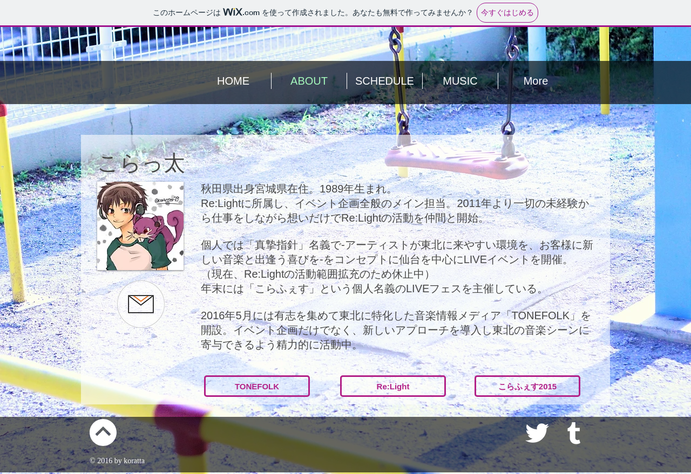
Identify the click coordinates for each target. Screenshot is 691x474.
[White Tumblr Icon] (574, 433)
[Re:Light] (393, 386)
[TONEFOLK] (257, 386)
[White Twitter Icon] (537, 433)
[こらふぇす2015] (527, 386)
